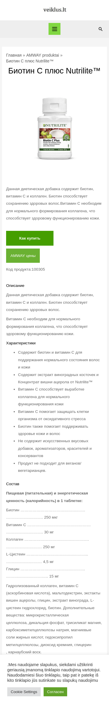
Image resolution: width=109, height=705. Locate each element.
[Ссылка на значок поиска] (100, 29)
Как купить (29, 238)
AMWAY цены (22, 255)
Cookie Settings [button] (24, 692)
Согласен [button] (55, 692)
